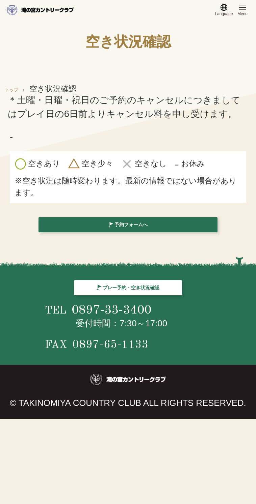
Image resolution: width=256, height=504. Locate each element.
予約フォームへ (135, 235)
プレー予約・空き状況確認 (135, 336)
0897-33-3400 (140, 391)
